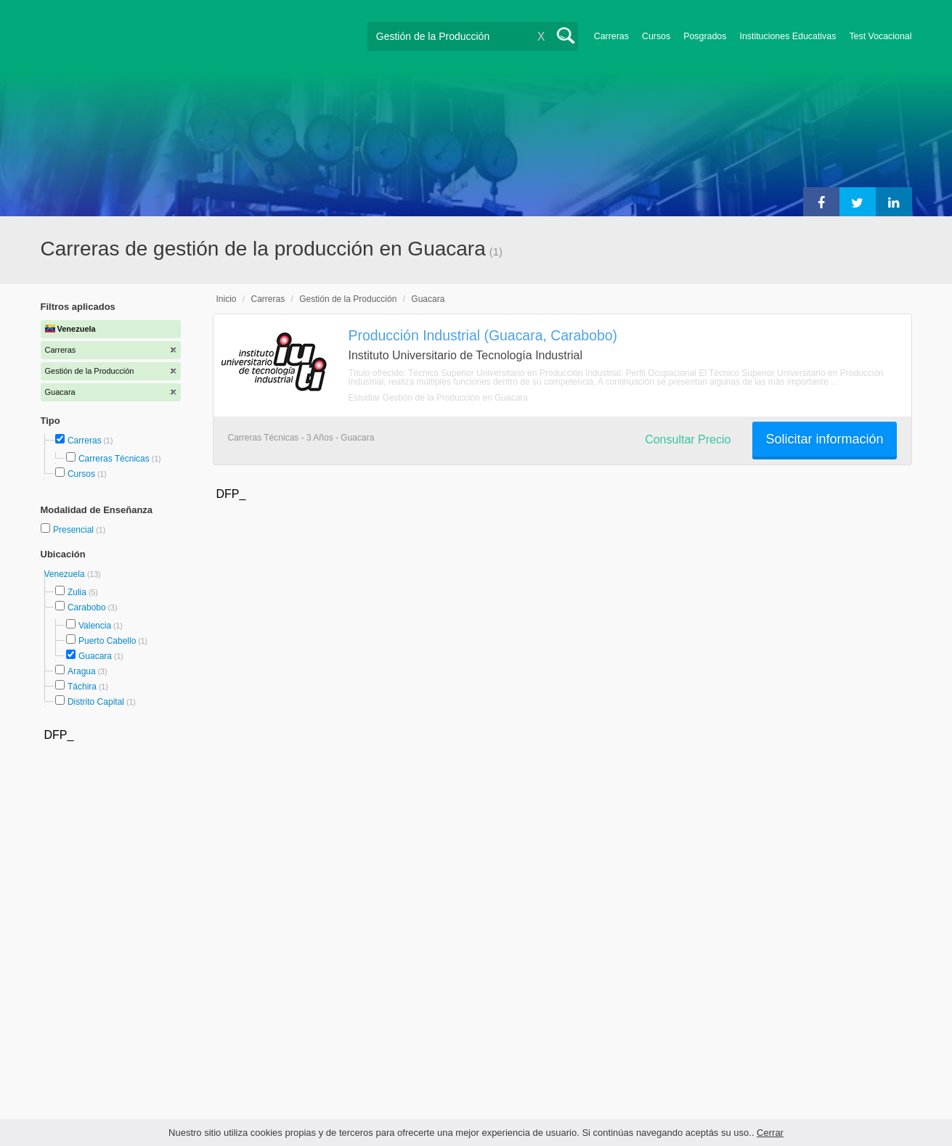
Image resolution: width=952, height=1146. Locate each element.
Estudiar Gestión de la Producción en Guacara (438, 398)
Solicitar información (824, 439)
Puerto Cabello (107, 641)
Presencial (74, 530)
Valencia (94, 626)
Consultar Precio (688, 439)
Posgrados (704, 36)
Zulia (77, 592)
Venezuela (65, 574)
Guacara (95, 656)
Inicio (226, 299)
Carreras (611, 36)
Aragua (82, 671)
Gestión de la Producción (347, 299)
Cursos (656, 36)
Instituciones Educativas (787, 36)
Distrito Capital (96, 702)
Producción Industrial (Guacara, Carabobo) (483, 335)
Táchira (82, 687)
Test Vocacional (880, 36)
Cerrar (770, 1132)
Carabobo (87, 607)
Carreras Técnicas (114, 459)
